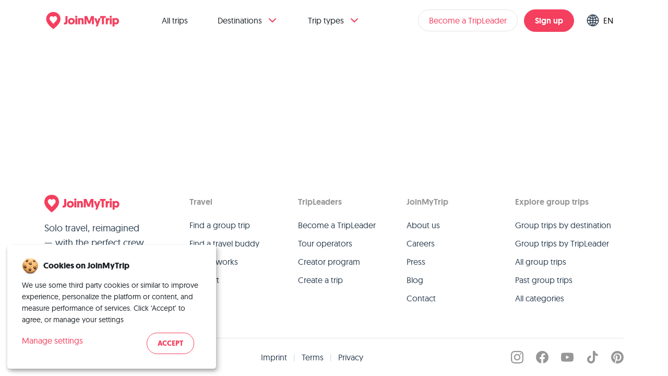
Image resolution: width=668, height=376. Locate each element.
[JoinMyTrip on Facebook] (542, 357)
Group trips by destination (563, 225)
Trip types (334, 20)
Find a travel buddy (224, 243)
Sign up (549, 20)
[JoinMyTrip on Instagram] (517, 357)
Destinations (248, 20)
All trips (175, 20)
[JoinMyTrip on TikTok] (592, 357)
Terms (313, 357)
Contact (421, 298)
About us (423, 225)
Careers (421, 243)
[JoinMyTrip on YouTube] (567, 357)
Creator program (329, 261)
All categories (539, 298)
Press (416, 261)
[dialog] (111, 307)
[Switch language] (602, 20)
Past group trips (543, 280)
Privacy (350, 357)
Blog (415, 280)
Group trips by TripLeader (562, 243)
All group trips (540, 261)
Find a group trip (219, 225)
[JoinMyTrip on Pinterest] (617, 357)
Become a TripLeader (468, 20)
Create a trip (320, 280)
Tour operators (325, 243)
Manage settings (52, 340)
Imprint (274, 357)
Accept (170, 343)
